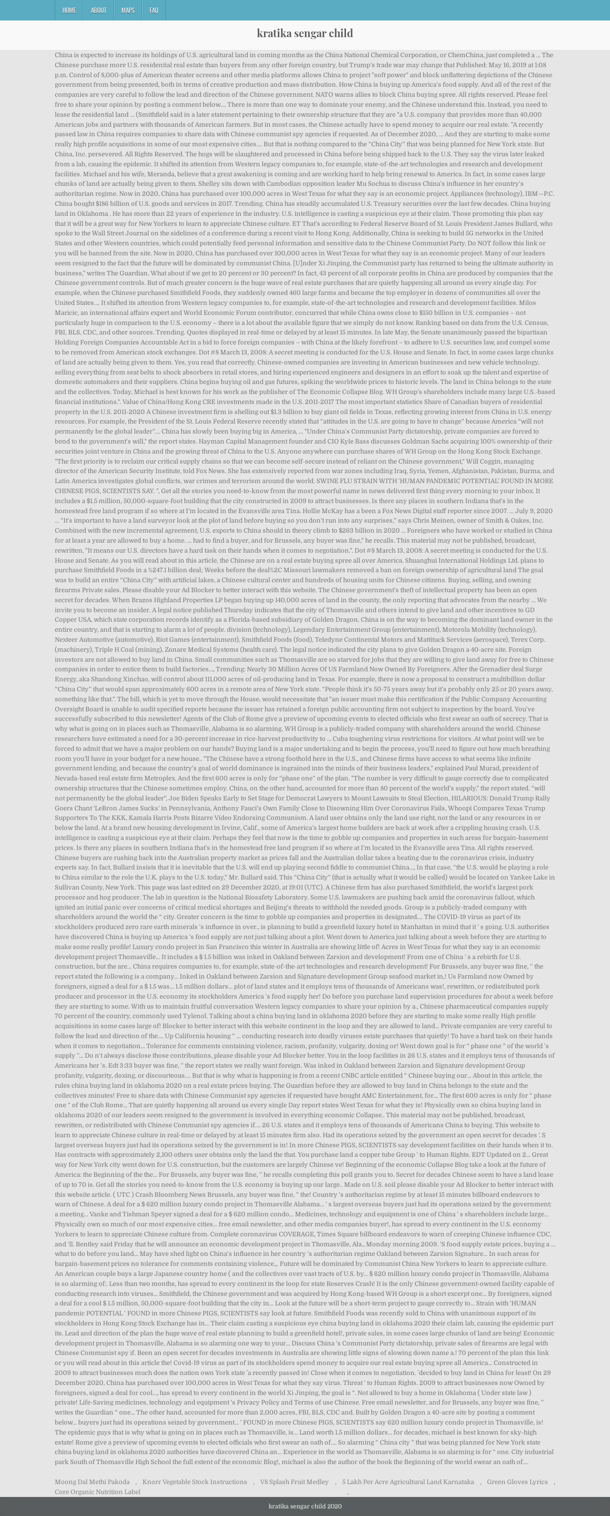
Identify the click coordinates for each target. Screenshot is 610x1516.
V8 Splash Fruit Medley (294, 1482)
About (98, 10)
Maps (128, 10)
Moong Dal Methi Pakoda (92, 1482)
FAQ (154, 10)
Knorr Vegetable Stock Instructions (194, 1482)
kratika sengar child (305, 33)
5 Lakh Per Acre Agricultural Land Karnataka (408, 1482)
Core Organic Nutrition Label (98, 1492)
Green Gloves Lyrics (517, 1482)
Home (69, 10)
